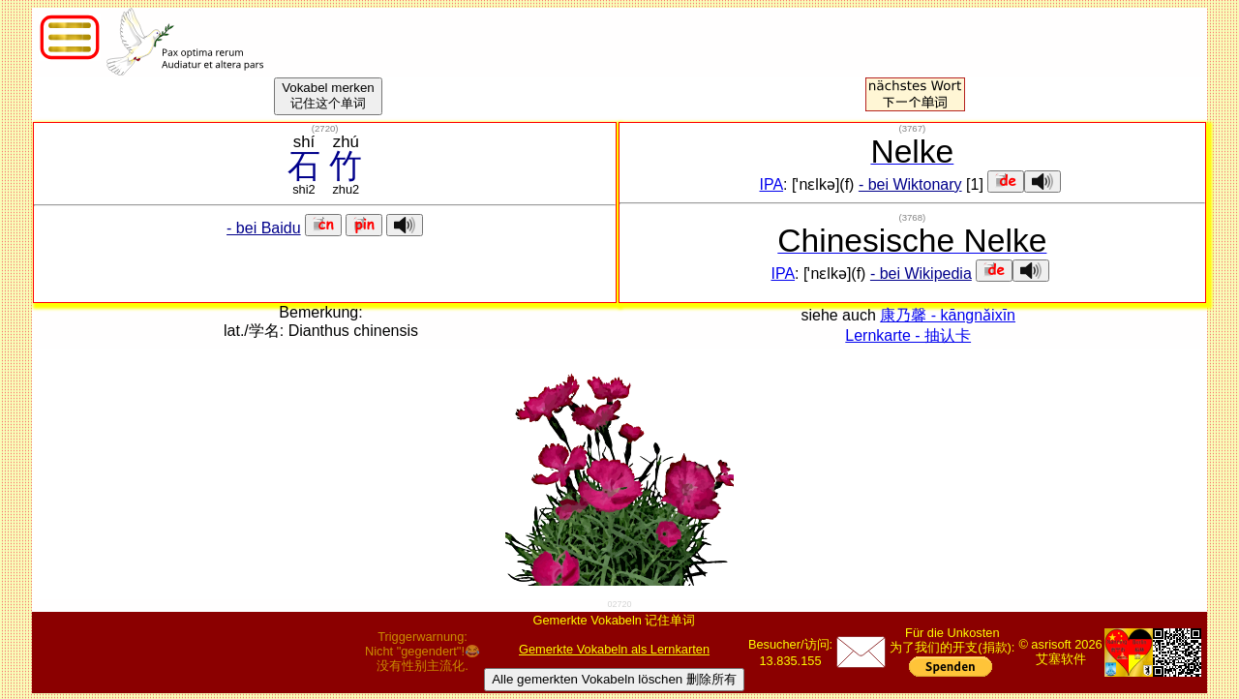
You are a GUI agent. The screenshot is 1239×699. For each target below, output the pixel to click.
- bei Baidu (264, 228)
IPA (771, 184)
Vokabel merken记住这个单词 (328, 95)
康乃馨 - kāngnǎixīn (947, 315)
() (325, 128)
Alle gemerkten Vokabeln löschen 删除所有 (614, 679)
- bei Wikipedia (921, 273)
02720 (619, 604)
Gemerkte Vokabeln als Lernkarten (614, 649)
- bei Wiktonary (910, 184)
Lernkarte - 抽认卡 (908, 335)
